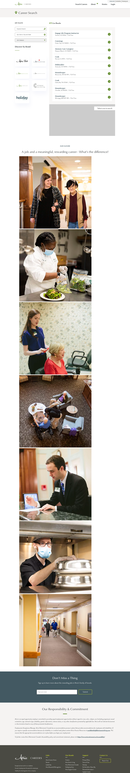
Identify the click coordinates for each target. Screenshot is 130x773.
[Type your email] (57, 692)
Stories (104, 4)
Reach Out (105, 761)
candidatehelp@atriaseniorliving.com (98, 730)
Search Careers (81, 4)
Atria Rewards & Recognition (53, 767)
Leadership (48, 765)
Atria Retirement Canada (71, 765)
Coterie (67, 760)
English (112, 1)
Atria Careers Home (51, 760)
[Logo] (23, 4)
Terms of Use (86, 762)
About (93, 4)
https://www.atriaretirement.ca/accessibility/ (91, 737)
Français (125, 1)
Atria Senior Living (70, 762)
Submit (85, 691)
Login (113, 4)
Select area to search (105, 108)
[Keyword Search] (30, 29)
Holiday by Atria (69, 767)
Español (118, 1)
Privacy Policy (86, 760)
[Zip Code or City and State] (30, 35)
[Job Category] (30, 40)
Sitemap (85, 765)
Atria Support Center (70, 769)
